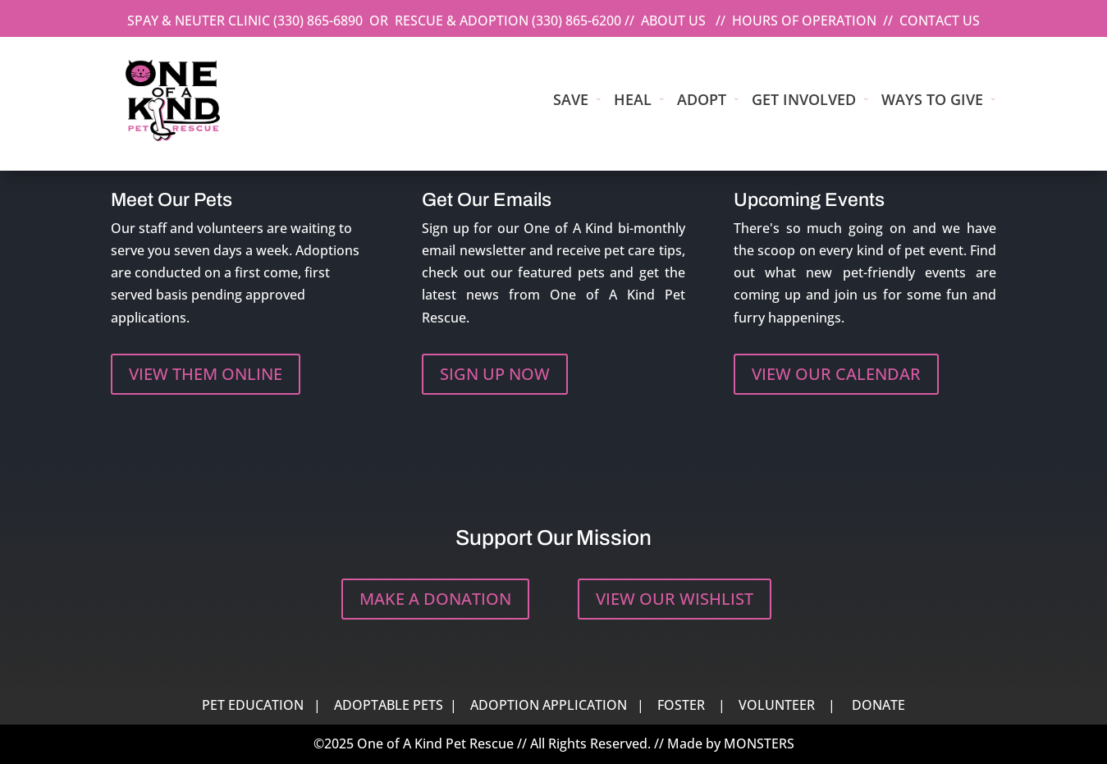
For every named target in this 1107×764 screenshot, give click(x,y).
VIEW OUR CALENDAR (836, 374)
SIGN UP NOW (495, 374)
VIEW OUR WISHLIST (674, 599)
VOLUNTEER (777, 705)
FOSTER (681, 705)
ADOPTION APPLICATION (548, 705)
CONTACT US (939, 20)
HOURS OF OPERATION (804, 20)
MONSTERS (759, 743)
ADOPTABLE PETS (388, 705)
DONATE (878, 705)
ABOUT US (673, 20)
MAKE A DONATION (435, 599)
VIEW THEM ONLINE (205, 374)
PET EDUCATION (253, 705)
